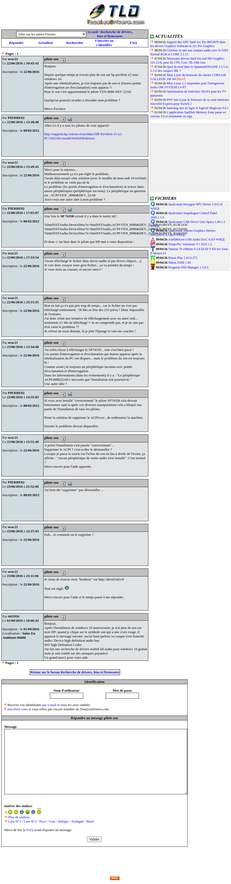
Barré (90, 821)
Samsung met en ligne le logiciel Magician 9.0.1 (198, 108)
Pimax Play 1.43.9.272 (182, 258)
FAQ (133, 43)
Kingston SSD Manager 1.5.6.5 (188, 267)
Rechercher (74, 43)
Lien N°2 (30, 821)
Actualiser (45, 43)
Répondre (16, 43)
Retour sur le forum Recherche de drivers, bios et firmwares (74, 672)
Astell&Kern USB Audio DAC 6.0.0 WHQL (196, 239)
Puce (42, 821)
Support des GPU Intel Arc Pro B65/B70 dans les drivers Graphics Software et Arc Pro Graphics (187, 44)
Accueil (92, 32)
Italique (63, 821)
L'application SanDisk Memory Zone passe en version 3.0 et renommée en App (188, 114)
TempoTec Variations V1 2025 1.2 (190, 244)
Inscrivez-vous (17, 709)
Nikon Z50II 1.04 (179, 262)
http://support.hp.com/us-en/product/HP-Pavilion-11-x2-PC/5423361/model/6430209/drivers (83, 136)
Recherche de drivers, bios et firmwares (115, 34)
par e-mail (49, 705)
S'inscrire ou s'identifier (104, 43)
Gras (52, 821)
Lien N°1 (14, 821)
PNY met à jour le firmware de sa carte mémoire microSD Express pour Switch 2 (189, 102)
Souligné (77, 821)
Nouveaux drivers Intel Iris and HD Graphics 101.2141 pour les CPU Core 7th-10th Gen (187, 60)
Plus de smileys (19, 817)
